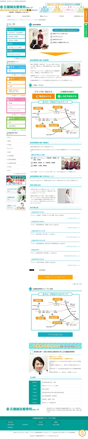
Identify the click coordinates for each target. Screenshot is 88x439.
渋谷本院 (40, 424)
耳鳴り (10, 166)
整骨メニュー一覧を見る (19, 74)
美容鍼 (10, 103)
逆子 (9, 170)
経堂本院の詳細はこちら (74, 265)
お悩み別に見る (57, 432)
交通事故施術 (38, 432)
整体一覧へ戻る (78, 284)
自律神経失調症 (12, 163)
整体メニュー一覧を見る (19, 130)
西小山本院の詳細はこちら (73, 237)
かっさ (10, 107)
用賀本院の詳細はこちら (74, 227)
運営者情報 (72, 432)
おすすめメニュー (29, 19)
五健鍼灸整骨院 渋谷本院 (37, 212)
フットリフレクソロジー (15, 110)
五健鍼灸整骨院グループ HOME (15, 19)
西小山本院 (56, 424)
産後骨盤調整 (12, 126)
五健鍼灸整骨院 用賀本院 (37, 221)
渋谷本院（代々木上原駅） (15, 47)
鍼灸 (10, 82)
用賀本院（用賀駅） (14, 40)
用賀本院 (10, 427)
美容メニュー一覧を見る (19, 114)
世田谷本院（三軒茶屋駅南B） (16, 32)
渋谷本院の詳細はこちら (74, 218)
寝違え (10, 144)
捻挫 (9, 152)
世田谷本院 (11, 424)
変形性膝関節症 (12, 159)
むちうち (10, 148)
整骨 (10, 70)
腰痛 (9, 141)
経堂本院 (25, 424)
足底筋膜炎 (11, 155)
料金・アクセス (30, 432)
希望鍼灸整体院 (35, 249)
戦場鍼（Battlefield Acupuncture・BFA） (14, 90)
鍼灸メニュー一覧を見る (19, 95)
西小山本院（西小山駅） (15, 54)
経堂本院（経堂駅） (14, 36)
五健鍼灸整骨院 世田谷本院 (38, 240)
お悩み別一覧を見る (21, 173)
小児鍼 (10, 86)
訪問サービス (65, 432)
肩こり (10, 137)
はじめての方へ (21, 432)
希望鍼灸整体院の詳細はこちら (72, 256)
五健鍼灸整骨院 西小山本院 (38, 231)
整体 (36, 19)
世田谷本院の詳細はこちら (73, 246)
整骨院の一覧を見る (21, 58)
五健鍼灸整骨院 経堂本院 (37, 259)
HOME (14, 432)
